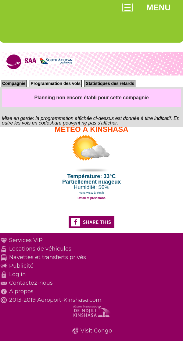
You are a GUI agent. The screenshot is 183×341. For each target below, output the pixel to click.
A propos (21, 291)
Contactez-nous (31, 282)
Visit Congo (96, 330)
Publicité (21, 265)
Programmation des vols (56, 83)
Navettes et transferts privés (47, 257)
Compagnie (13, 83)
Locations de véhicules (40, 248)
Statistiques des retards (110, 83)
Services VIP (26, 240)
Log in (17, 274)
